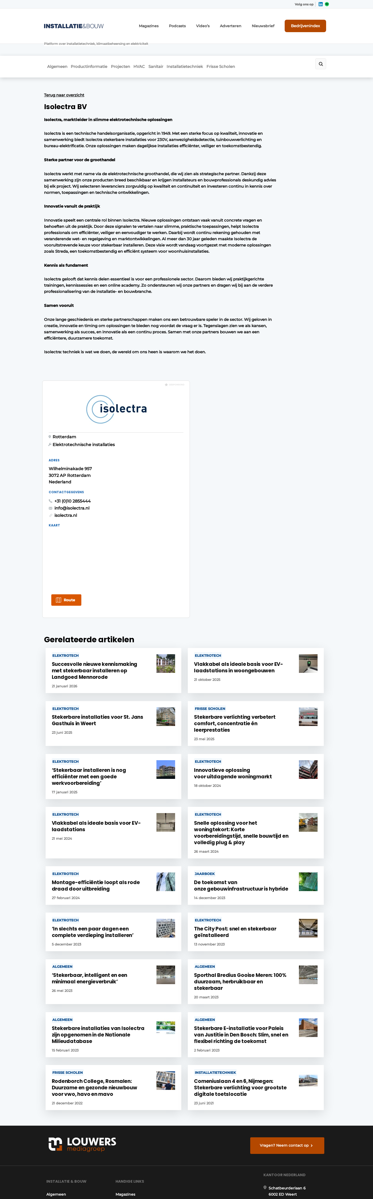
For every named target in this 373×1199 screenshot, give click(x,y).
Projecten (127, 45)
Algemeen (54, 45)
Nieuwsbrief (270, 23)
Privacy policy (318, 1186)
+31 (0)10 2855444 (260, 201)
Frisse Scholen (246, 45)
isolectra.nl (253, 215)
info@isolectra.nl (259, 208)
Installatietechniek (206, 45)
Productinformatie (91, 45)
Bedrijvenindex (310, 22)
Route (256, 300)
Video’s (217, 23)
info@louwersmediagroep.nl (297, 1049)
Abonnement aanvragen (138, 1032)
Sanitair (171, 45)
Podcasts (194, 23)
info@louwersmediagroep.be (298, 1127)
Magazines (168, 23)
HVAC (150, 45)
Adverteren (242, 23)
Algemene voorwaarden (282, 1186)
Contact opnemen (132, 1042)
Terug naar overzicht (64, 72)
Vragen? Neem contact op (286, 964)
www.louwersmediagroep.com (300, 1153)
